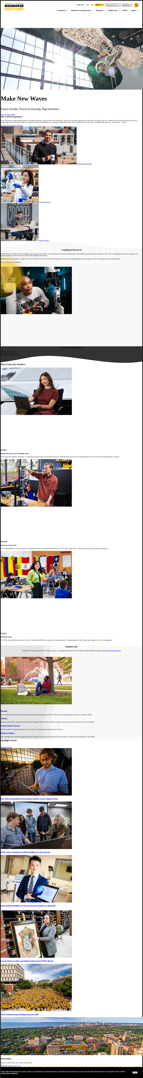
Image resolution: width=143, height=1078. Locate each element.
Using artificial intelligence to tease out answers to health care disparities (28, 906)
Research (100, 10)
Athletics (125, 10)
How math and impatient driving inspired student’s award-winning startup (29, 799)
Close (135, 1072)
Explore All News (6, 747)
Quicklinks (127, 5)
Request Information (7, 1066)
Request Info (80, 5)
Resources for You (113, 5)
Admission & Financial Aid (81, 10)
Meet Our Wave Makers (8, 114)
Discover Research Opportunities (11, 262)
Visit (87, 5)
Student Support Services (10, 726)
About (134, 10)
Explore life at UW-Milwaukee (111, 650)
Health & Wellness (8, 733)
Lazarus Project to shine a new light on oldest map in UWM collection (27, 961)
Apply (98, 5)
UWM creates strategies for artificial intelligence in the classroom (25, 852)
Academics (62, 10)
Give (92, 5)
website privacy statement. (9, 1073)
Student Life (113, 10)
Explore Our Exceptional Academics (12, 125)
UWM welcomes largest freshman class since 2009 (19, 1014)
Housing (4, 711)
